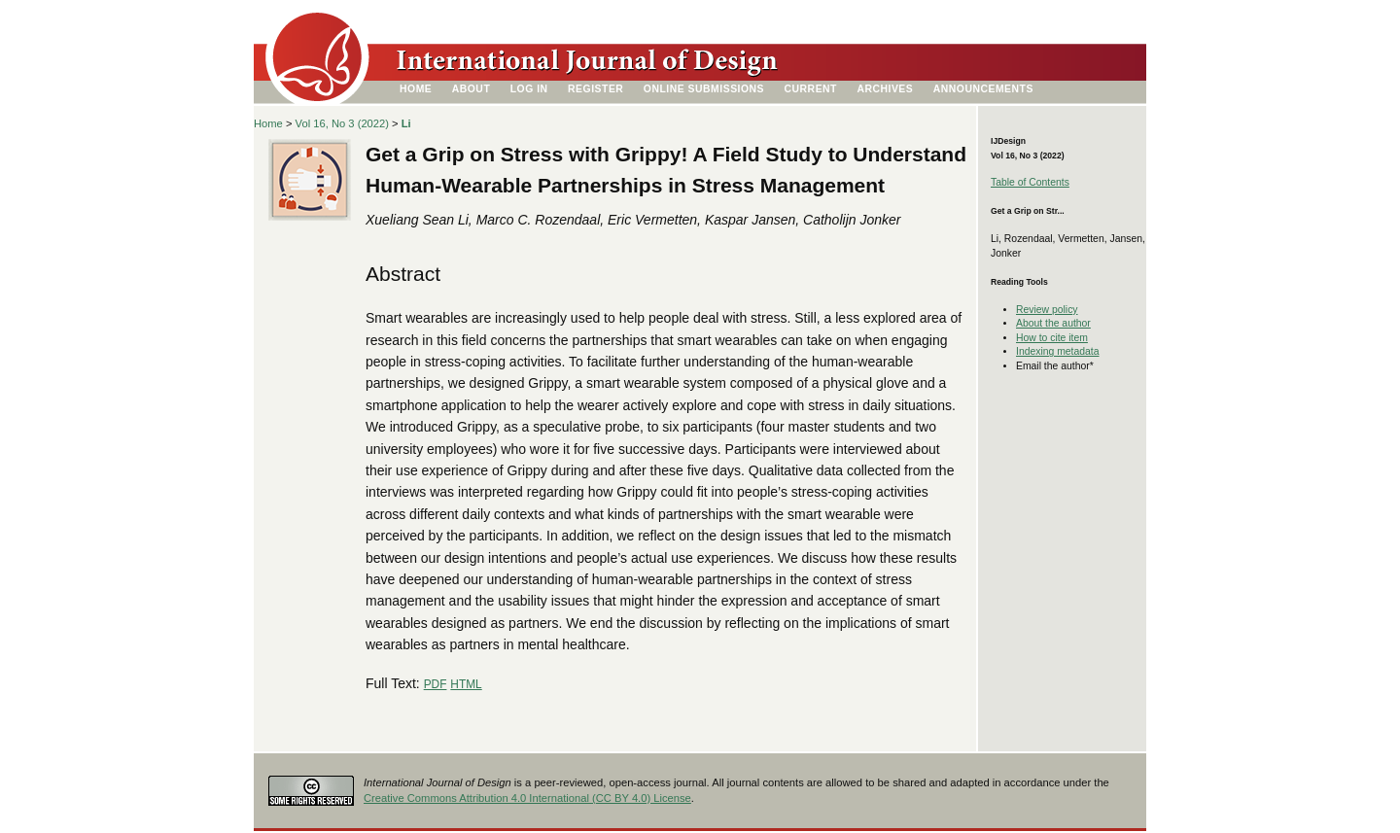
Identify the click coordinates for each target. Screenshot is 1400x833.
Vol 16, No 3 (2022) (342, 123)
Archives (885, 89)
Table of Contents (1030, 182)
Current (811, 89)
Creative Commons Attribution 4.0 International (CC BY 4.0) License (527, 798)
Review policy (1047, 309)
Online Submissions (704, 89)
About (471, 89)
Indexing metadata (1058, 351)
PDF (435, 684)
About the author (1053, 323)
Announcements (983, 89)
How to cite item (1052, 337)
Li (406, 123)
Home (416, 89)
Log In (529, 89)
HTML (465, 684)
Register (595, 89)
